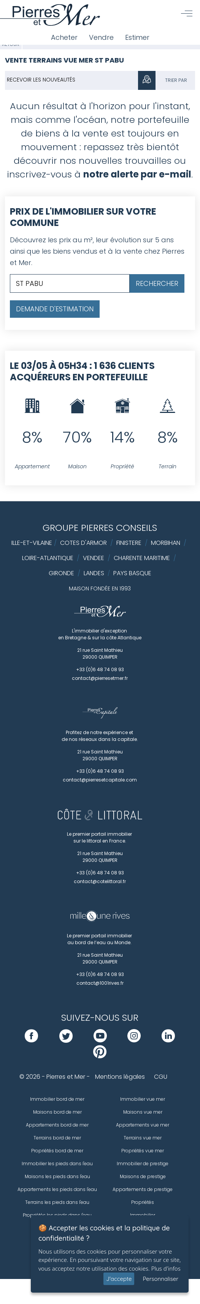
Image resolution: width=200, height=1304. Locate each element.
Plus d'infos (166, 1268)
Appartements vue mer (142, 1125)
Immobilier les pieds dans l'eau (57, 1163)
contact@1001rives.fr (100, 983)
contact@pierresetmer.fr (100, 678)
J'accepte (119, 1278)
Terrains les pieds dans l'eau (57, 1202)
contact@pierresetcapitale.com (100, 780)
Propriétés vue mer (142, 1150)
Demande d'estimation (55, 309)
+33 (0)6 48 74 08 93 (100, 669)
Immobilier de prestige (142, 1163)
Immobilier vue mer (142, 1099)
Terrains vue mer (143, 1138)
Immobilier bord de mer (57, 1099)
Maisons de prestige (143, 1176)
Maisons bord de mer (57, 1112)
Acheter (64, 37)
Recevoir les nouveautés (41, 79)
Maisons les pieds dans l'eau (57, 1176)
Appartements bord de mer (57, 1125)
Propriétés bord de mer (57, 1150)
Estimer (137, 37)
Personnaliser (160, 1278)
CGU (160, 1076)
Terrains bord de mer (57, 1138)
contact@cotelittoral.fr (100, 881)
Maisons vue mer (142, 1112)
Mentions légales (120, 1076)
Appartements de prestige (143, 1189)
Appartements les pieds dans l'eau (57, 1189)
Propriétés (142, 1202)
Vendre (101, 37)
